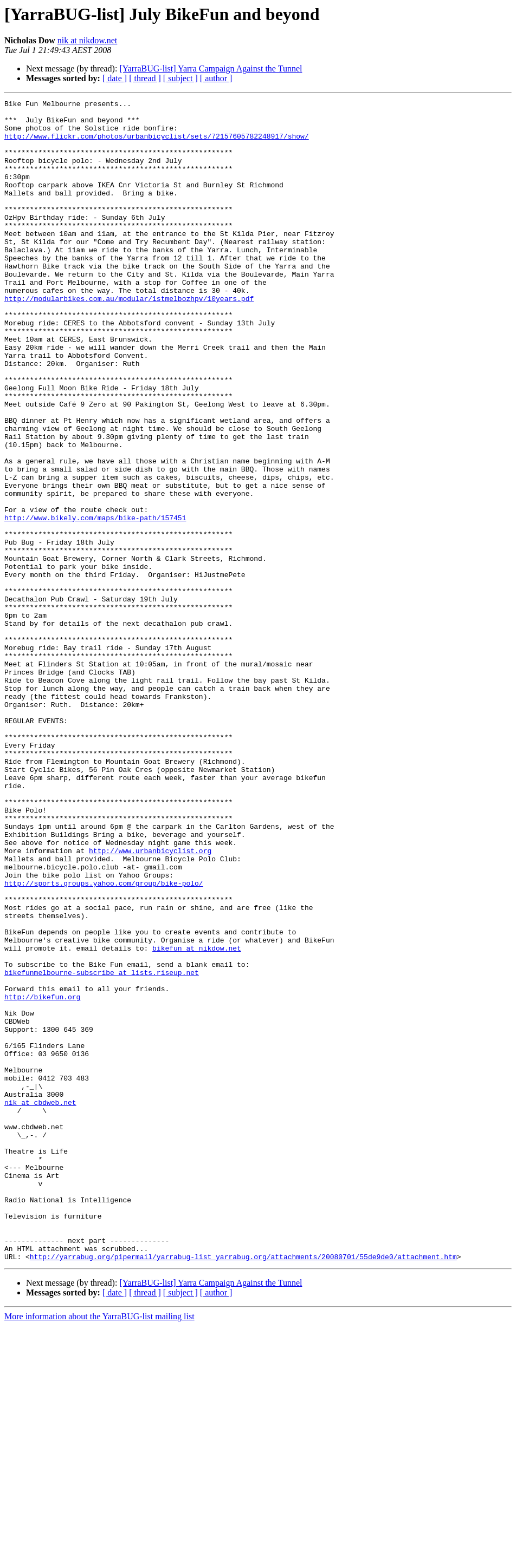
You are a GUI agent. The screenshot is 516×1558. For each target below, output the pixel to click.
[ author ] (216, 78)
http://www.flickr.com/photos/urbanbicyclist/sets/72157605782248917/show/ (156, 144)
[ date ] (114, 78)
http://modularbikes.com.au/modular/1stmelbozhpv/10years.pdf (129, 339)
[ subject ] (180, 78)
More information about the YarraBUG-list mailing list (99, 1548)
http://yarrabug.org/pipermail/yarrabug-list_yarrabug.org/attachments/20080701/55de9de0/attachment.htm (243, 1489)
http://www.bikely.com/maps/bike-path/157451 (95, 602)
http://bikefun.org (42, 1177)
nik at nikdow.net (87, 40)
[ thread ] (145, 78)
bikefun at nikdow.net (196, 1118)
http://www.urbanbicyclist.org (150, 1001)
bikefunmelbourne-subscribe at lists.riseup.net (101, 1148)
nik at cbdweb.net (40, 1303)
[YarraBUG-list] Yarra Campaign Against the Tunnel (210, 68)
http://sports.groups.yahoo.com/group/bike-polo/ (103, 1040)
